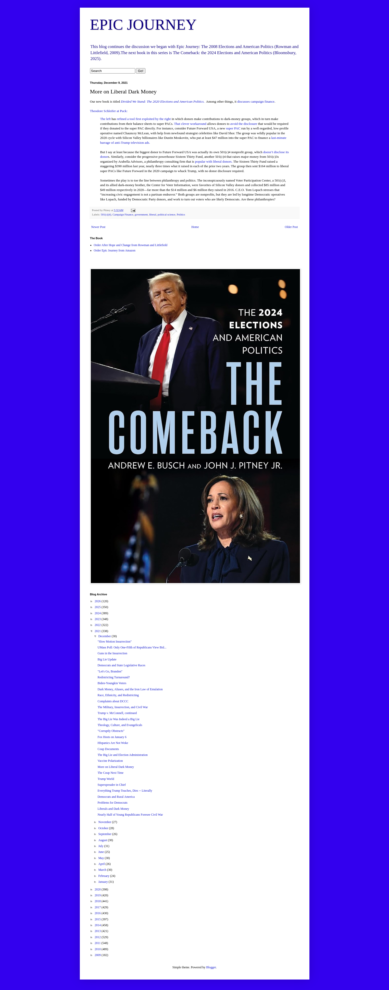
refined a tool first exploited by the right (144, 119)
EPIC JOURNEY (143, 24)
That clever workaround (190, 124)
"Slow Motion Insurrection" (114, 641)
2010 (98, 949)
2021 (98, 631)
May (101, 858)
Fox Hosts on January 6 (111, 737)
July (101, 846)
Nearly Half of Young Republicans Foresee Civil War (130, 814)
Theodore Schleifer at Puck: (109, 111)
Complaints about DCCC (112, 701)
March (102, 870)
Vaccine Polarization (110, 761)
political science (166, 214)
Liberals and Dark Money (113, 809)
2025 (98, 607)
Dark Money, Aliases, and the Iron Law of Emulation (129, 689)
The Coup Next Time (110, 773)
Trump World (105, 779)
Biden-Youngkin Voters (111, 683)
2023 (98, 619)
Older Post (291, 227)
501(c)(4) (106, 214)
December (104, 636)
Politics (181, 214)
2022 (98, 625)
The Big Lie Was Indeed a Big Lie (118, 719)
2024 (98, 613)
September (105, 834)
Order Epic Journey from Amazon (114, 250)
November (105, 822)
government (141, 214)
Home (195, 227)
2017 (98, 907)
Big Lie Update (106, 659)
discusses (243, 101)
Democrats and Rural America (116, 797)
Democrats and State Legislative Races (121, 665)
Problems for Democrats (112, 802)
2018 (98, 901)
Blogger (211, 967)
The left (105, 119)
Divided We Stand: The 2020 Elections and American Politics (162, 101)
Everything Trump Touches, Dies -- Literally (124, 790)
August (103, 840)
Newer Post (98, 227)
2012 (98, 937)
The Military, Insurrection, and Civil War (122, 707)
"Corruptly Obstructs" (110, 731)
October (103, 828)
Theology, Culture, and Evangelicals (119, 725)
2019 (98, 895)
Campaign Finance (122, 214)
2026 (98, 601)
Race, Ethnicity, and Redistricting (118, 695)
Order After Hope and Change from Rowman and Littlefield (131, 245)
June (101, 852)
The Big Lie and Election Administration (122, 755)
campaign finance (262, 101)
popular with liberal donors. (214, 161)
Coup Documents (108, 749)
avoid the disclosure (244, 124)
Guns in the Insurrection (112, 653)
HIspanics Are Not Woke (112, 743)
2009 (98, 955)
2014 (98, 925)
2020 (98, 889)
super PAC (233, 128)
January (103, 882)
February (104, 876)
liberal (152, 214)
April (101, 864)
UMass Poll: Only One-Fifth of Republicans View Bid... (131, 647)
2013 (98, 931)
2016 (98, 913)
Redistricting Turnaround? (113, 677)
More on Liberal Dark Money (115, 767)
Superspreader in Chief (111, 785)
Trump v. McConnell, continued (117, 713)
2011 (98, 943)
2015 (98, 919)
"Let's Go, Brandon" (109, 671)
